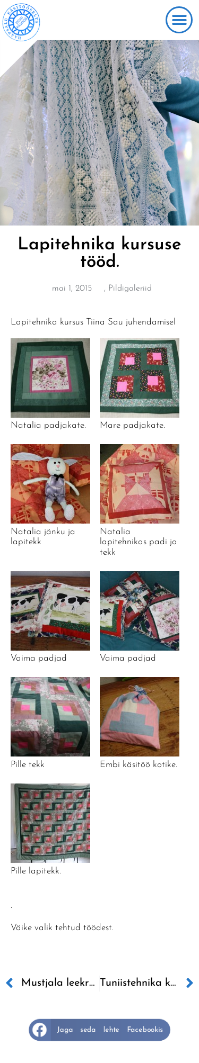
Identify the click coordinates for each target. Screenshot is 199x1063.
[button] (179, 19)
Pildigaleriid (130, 288)
